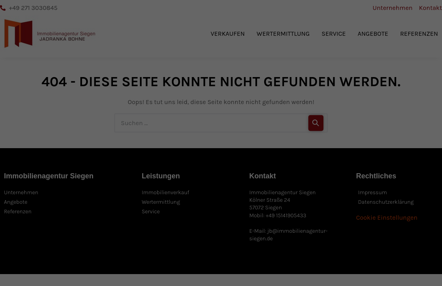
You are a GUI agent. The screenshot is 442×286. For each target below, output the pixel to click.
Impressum (386, 276)
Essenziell (119, 262)
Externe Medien (253, 262)
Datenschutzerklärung (150, 245)
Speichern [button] (387, 191)
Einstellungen (301, 245)
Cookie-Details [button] (361, 271)
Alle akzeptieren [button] (387, 168)
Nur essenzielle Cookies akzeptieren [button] (387, 219)
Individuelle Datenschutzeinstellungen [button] (393, 250)
